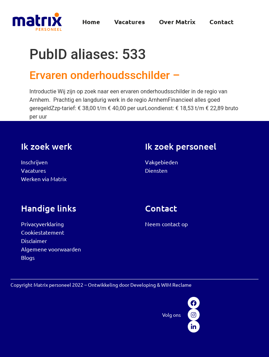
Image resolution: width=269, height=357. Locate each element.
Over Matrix (177, 21)
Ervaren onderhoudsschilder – (104, 75)
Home (91, 21)
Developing (143, 284)
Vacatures (129, 21)
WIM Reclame (176, 284)
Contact (221, 21)
